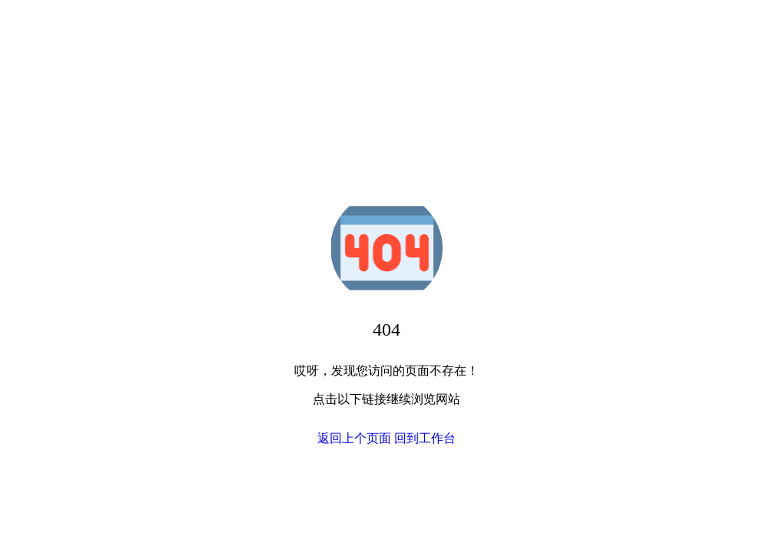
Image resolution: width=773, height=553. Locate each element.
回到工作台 (425, 438)
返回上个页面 (354, 438)
